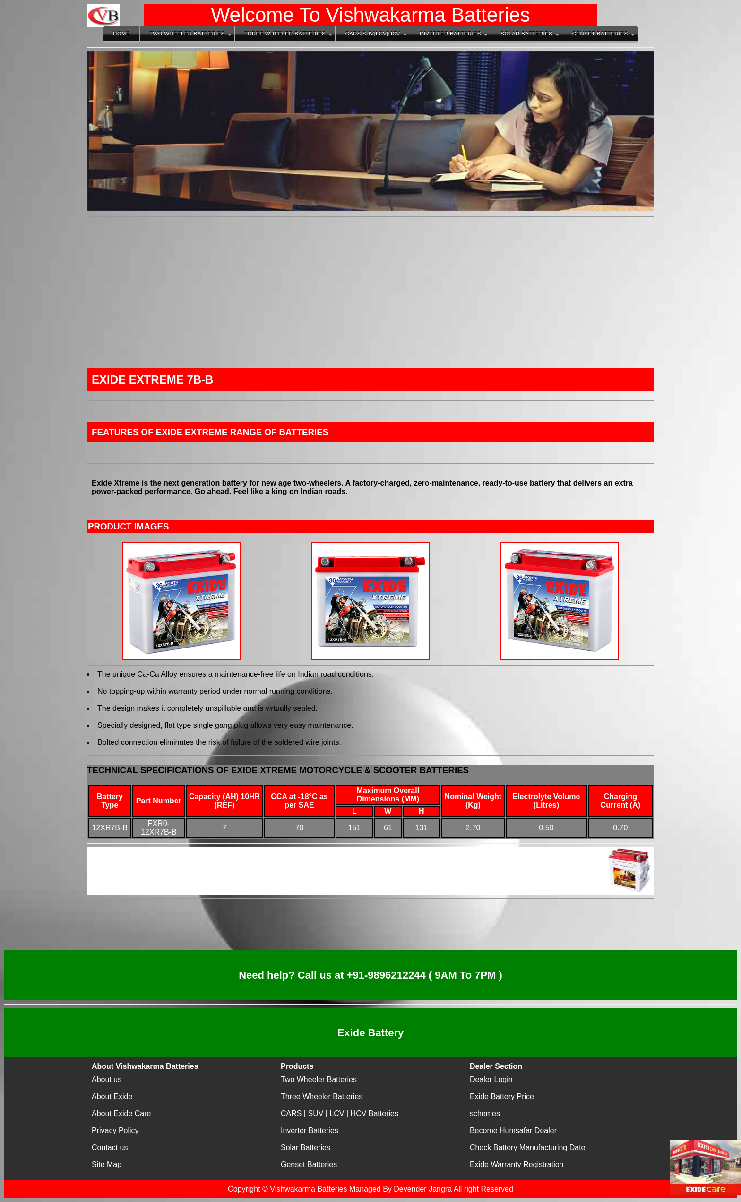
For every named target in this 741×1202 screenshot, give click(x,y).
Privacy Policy (115, 1130)
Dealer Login (491, 1079)
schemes (485, 1113)
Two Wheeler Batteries (186, 33)
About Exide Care (121, 1113)
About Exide (112, 1096)
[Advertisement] (370, 293)
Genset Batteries (600, 33)
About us (106, 1079)
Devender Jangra (423, 1189)
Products (297, 1066)
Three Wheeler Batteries (285, 33)
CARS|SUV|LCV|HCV (372, 33)
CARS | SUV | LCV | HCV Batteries (339, 1113)
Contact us (110, 1147)
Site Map (106, 1164)
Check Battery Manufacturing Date (528, 1147)
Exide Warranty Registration (517, 1164)
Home (121, 33)
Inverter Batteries (450, 33)
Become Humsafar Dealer (513, 1130)
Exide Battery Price (502, 1096)
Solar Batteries (526, 33)
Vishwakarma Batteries (308, 1189)
